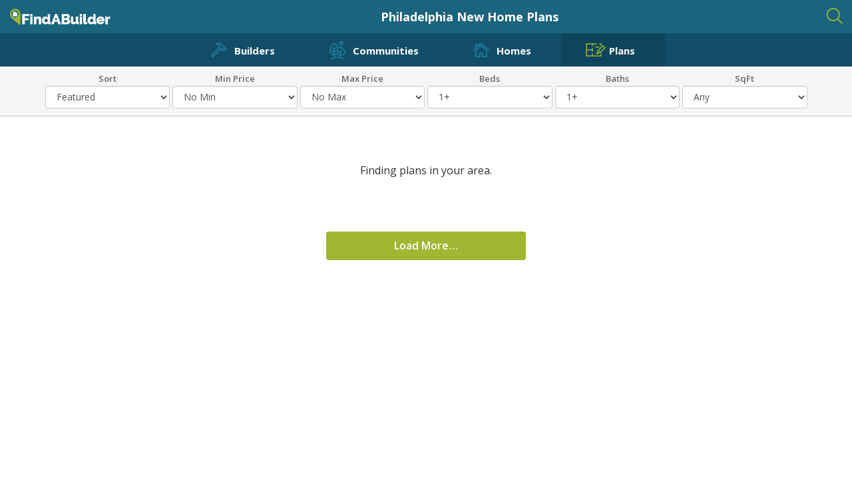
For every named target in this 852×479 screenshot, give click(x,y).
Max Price (362, 78)
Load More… (426, 245)
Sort (107, 78)
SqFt (744, 78)
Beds (489, 78)
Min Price (235, 78)
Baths (617, 78)
